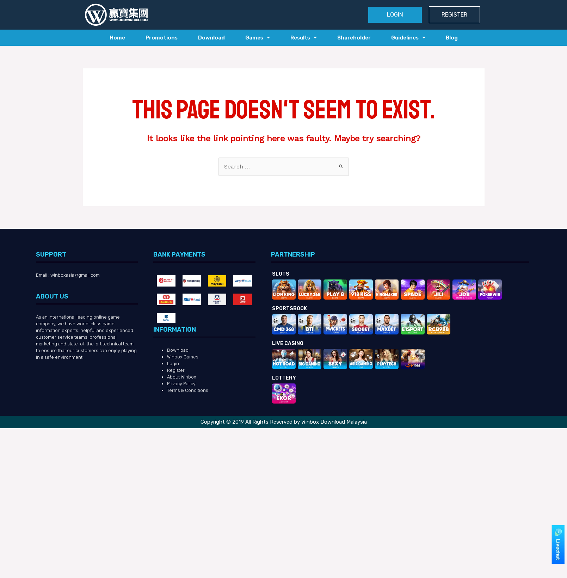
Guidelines (408, 37)
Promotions (162, 38)
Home (117, 38)
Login (173, 364)
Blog (452, 38)
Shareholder (354, 38)
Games (257, 37)
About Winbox (181, 377)
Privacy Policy (181, 384)
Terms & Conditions (188, 390)
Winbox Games (182, 357)
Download (211, 38)
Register (176, 370)
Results (303, 37)
